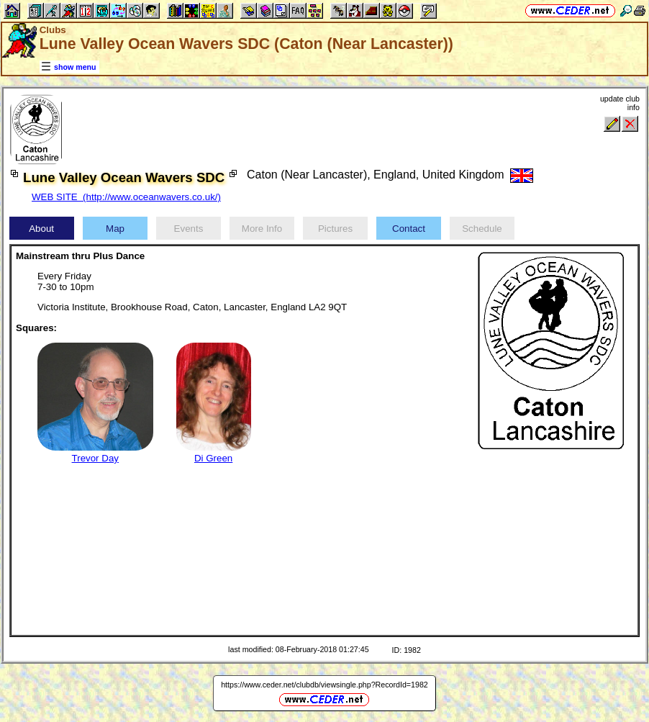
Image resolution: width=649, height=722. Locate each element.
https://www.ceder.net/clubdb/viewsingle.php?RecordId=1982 (324, 684)
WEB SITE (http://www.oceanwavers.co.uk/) (126, 196)
